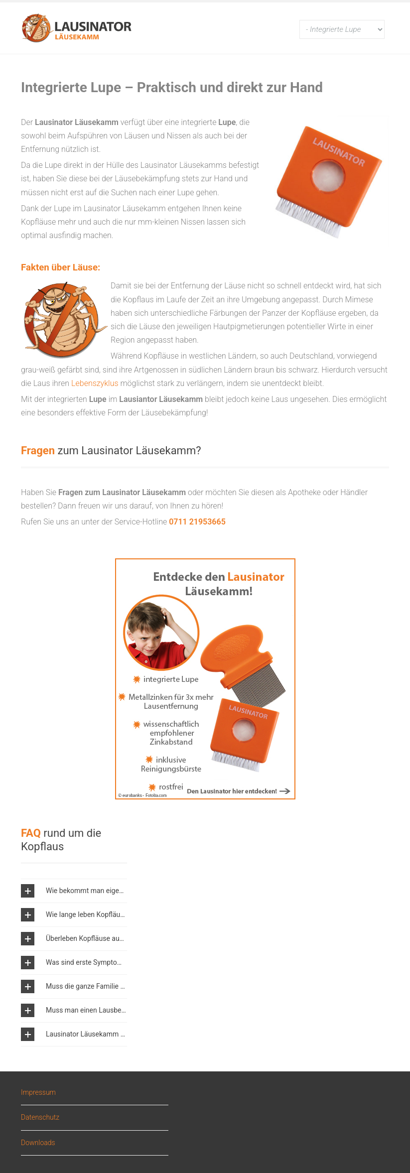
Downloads (38, 1143)
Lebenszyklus (94, 383)
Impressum (38, 1092)
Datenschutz (40, 1117)
